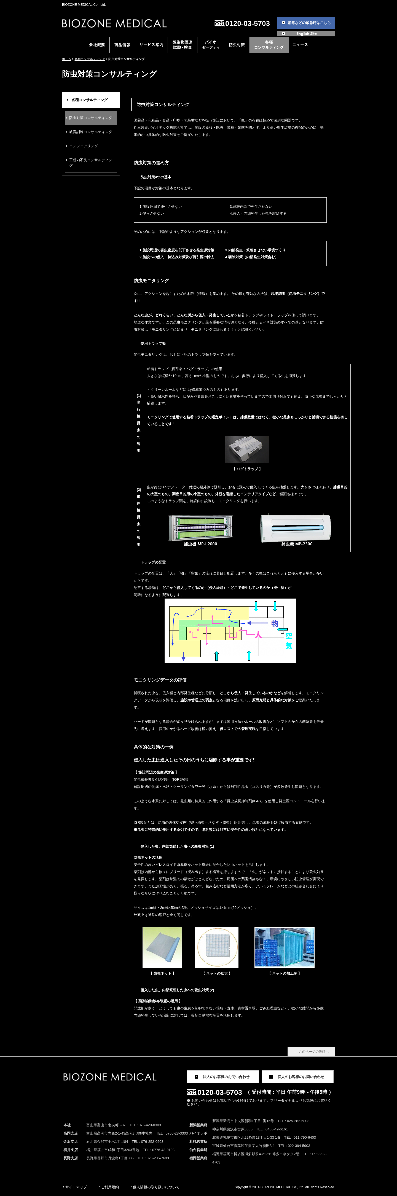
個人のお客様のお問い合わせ (301, 1077)
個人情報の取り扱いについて (156, 1187)
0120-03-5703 (247, 23)
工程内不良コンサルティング (90, 163)
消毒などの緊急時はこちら (309, 23)
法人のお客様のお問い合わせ (226, 1077)
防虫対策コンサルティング (90, 118)
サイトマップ (76, 1187)
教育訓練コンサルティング (90, 132)
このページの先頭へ (314, 1052)
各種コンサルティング (90, 59)
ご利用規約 (110, 1187)
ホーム (66, 59)
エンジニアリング (83, 146)
